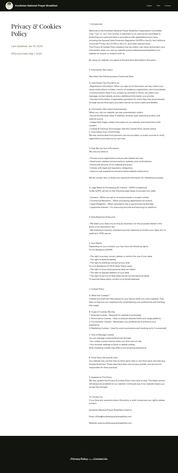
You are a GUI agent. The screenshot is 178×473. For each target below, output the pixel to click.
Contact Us (100, 458)
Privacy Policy (79, 458)
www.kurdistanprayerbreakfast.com (143, 50)
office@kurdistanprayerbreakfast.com (113, 416)
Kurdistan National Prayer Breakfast (36, 5)
